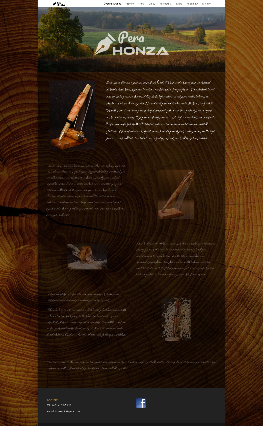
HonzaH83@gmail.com (68, 411)
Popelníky (192, 4)
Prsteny (130, 4)
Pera (141, 4)
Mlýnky (206, 4)
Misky (151, 4)
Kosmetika (166, 4)
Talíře (179, 4)
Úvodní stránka (112, 4)
